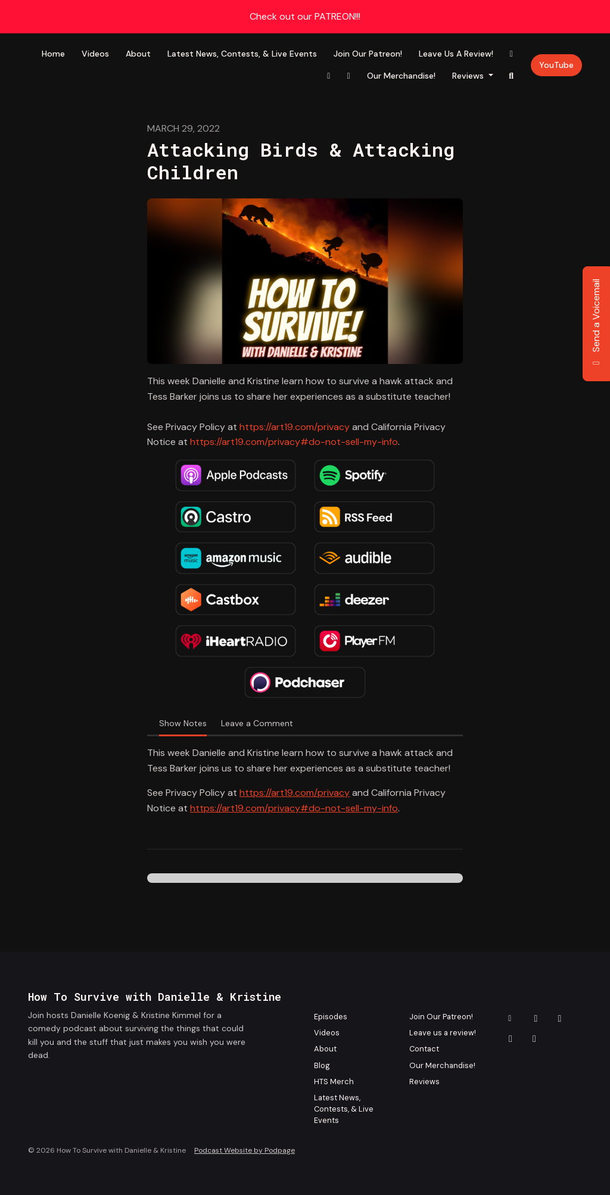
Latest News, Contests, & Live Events (242, 53)
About (138, 53)
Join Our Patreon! (368, 53)
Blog (322, 1065)
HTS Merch (334, 1081)
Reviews (469, 75)
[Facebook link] (512, 54)
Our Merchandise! (401, 75)
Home (53, 53)
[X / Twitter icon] (510, 1039)
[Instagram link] (329, 76)
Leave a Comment (257, 723)
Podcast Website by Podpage (244, 1150)
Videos (95, 53)
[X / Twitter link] (348, 76)
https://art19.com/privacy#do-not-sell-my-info (294, 441)
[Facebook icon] (536, 1019)
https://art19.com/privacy (294, 427)
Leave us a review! (456, 53)
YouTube (556, 65)
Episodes (330, 1017)
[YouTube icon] (534, 1039)
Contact (424, 1049)
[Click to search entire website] (512, 76)
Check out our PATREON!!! (305, 16)
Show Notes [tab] (183, 723)
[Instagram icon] (560, 1019)
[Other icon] (511, 1019)
